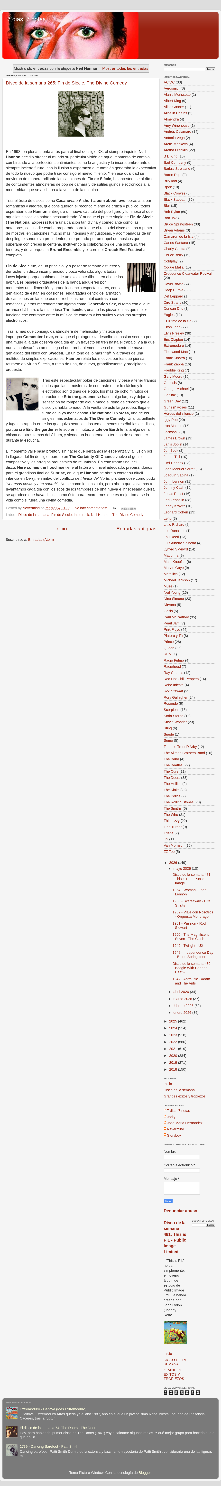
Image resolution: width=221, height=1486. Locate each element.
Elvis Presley (174, 333)
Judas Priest (173, 494)
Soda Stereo (173, 716)
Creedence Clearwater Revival (188, 273)
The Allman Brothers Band (184, 753)
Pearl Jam (172, 623)
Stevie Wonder (175, 722)
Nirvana (170, 605)
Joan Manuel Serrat (179, 469)
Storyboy (174, 1135)
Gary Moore (173, 376)
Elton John (172, 327)
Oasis (168, 611)
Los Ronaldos (174, 531)
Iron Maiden (173, 426)
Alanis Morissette (177, 95)
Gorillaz (170, 395)
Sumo (168, 740)
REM (168, 654)
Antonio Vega (174, 138)
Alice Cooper (174, 107)
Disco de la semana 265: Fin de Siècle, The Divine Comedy (66, 82)
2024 (173, 1028)
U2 (166, 839)
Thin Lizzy (172, 821)
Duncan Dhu (173, 308)
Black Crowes (174, 193)
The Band (171, 759)
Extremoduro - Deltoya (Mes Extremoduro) (53, 1409)
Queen (169, 648)
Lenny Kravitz (174, 506)
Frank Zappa (174, 364)
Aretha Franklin (176, 150)
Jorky (171, 1117)
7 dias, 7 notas (26, 19)
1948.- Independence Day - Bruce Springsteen (193, 954)
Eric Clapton (173, 339)
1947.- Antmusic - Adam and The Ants (191, 981)
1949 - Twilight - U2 (188, 946)
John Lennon (174, 481)
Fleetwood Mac (176, 352)
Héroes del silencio (178, 413)
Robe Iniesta (174, 685)
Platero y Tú (173, 636)
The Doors (172, 778)
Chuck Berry (173, 255)
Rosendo (171, 703)
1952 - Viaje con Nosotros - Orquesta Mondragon (193, 914)
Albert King (172, 101)
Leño (168, 518)
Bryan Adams (174, 230)
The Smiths (173, 808)
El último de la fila (177, 321)
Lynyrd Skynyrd (176, 549)
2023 (173, 1035)
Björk (168, 187)
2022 (173, 1042)
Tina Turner (173, 827)
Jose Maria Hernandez (185, 1123)
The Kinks (171, 790)
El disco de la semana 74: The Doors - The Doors (58, 1428)
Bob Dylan (172, 212)
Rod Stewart (173, 691)
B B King (170, 156)
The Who (171, 815)
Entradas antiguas (136, 528)
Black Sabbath (175, 199)
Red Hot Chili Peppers (181, 679)
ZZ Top (169, 852)
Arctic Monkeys (176, 144)
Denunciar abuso (180, 1210)
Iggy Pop (171, 420)
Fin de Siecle (61, 515)
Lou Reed (171, 537)
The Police (172, 796)
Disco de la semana (33, 515)
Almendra (171, 119)
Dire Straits (172, 302)
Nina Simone (174, 599)
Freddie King (174, 370)
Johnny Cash (174, 487)
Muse (168, 586)
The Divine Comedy (127, 515)
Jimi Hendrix (173, 463)
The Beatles (173, 765)
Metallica (171, 574)
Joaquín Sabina (176, 475)
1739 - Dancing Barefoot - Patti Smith (49, 1446)
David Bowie (173, 284)
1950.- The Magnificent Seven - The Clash (191, 936)
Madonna (171, 555)
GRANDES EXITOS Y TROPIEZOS (174, 1374)
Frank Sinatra (174, 358)
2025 (173, 1021)
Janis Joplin (173, 444)
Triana (169, 833)
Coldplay (170, 261)
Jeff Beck (171, 450)
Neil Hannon (100, 515)
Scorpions (171, 710)
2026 (173, 863)
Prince (169, 642)
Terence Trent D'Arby (180, 747)
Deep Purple (173, 290)
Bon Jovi (170, 218)
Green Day (172, 401)
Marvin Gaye (174, 568)
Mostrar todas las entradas (125, 68)
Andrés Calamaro (177, 132)
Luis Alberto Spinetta (180, 543)
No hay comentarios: (91, 508)
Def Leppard (173, 296)
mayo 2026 (182, 868)
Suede (169, 734)
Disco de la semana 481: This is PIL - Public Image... (192, 879)
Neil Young (172, 592)
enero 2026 (182, 1013)
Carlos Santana (176, 243)
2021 (173, 1049)
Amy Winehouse (176, 125)
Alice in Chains (175, 113)
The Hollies (172, 784)
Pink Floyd (172, 629)
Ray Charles (173, 673)
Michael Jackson (177, 580)
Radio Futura (174, 660)
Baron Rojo (172, 175)
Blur (167, 206)
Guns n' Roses (175, 407)
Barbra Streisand (177, 169)
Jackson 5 (172, 432)
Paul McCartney (176, 617)
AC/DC (169, 82)
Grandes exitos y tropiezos (185, 1096)
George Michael (176, 389)
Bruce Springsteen (178, 224)
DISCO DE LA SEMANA (175, 1362)
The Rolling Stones (178, 802)
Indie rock (81, 515)
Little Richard (174, 524)
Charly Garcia (174, 249)
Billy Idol (170, 181)
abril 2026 (181, 992)
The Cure (171, 771)
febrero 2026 (183, 1006)
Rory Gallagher (175, 697)
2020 (173, 1056)
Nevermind (175, 1129)
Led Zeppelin (174, 500)
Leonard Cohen (176, 512)
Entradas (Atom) (41, 540)
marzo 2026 (183, 999)
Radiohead (172, 666)
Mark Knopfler (175, 562)
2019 (173, 1062)
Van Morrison (174, 845)
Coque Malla (174, 267)
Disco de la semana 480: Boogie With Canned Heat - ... (192, 968)
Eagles (169, 315)
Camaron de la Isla (178, 236)
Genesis (170, 383)
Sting (168, 728)
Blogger (145, 1473)
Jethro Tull (172, 457)
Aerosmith (172, 88)
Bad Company (175, 162)
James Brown (174, 438)
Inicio (61, 528)
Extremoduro (174, 346)
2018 (173, 1069)
